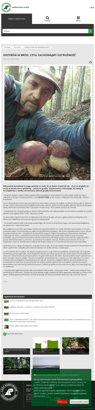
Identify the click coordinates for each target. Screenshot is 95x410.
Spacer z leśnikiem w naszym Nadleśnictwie (26, 301)
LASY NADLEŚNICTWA (11, 370)
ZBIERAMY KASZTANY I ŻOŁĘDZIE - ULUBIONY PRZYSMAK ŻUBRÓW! (32, 307)
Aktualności (17, 47)
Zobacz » (5, 282)
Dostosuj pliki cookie (79, 401)
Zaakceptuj (62, 401)
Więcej (48, 396)
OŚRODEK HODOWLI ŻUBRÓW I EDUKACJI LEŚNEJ (44, 351)
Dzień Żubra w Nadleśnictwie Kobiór (23, 326)
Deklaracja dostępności (87, 408)
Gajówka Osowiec (70, 350)
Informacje (7, 47)
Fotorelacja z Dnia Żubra (19, 313)
